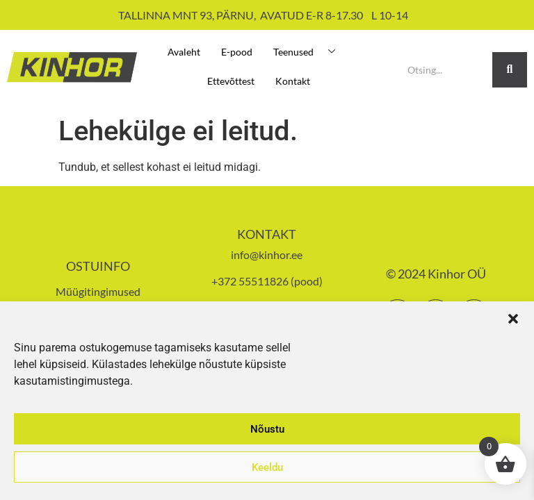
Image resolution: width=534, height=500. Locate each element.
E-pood (236, 52)
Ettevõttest (230, 81)
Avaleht (184, 52)
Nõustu (267, 429)
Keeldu (267, 467)
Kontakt (292, 81)
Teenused (309, 52)
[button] (513, 319)
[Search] (444, 70)
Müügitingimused (98, 291)
